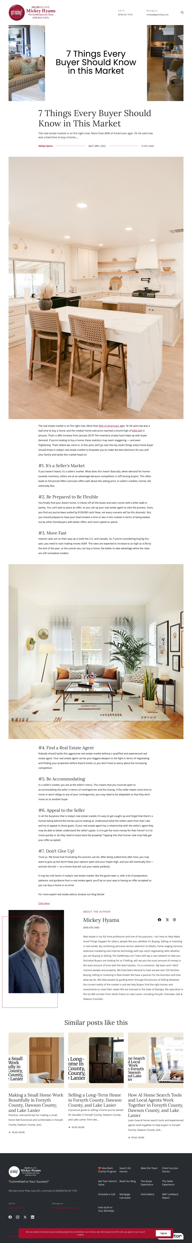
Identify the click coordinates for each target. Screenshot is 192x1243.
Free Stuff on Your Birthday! (106, 1209)
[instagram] (17, 1217)
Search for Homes (125, 1169)
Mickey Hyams (45, 146)
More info (89, 1234)
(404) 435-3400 (91, 927)
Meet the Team (149, 1168)
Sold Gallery (147, 1194)
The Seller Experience (168, 1183)
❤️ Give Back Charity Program (107, 1169)
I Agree (163, 1233)
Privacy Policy (16, 1236)
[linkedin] (32, 1217)
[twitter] (25, 1217)
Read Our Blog (127, 1181)
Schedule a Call (106, 1194)
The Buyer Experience (147, 1183)
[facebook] (10, 1217)
